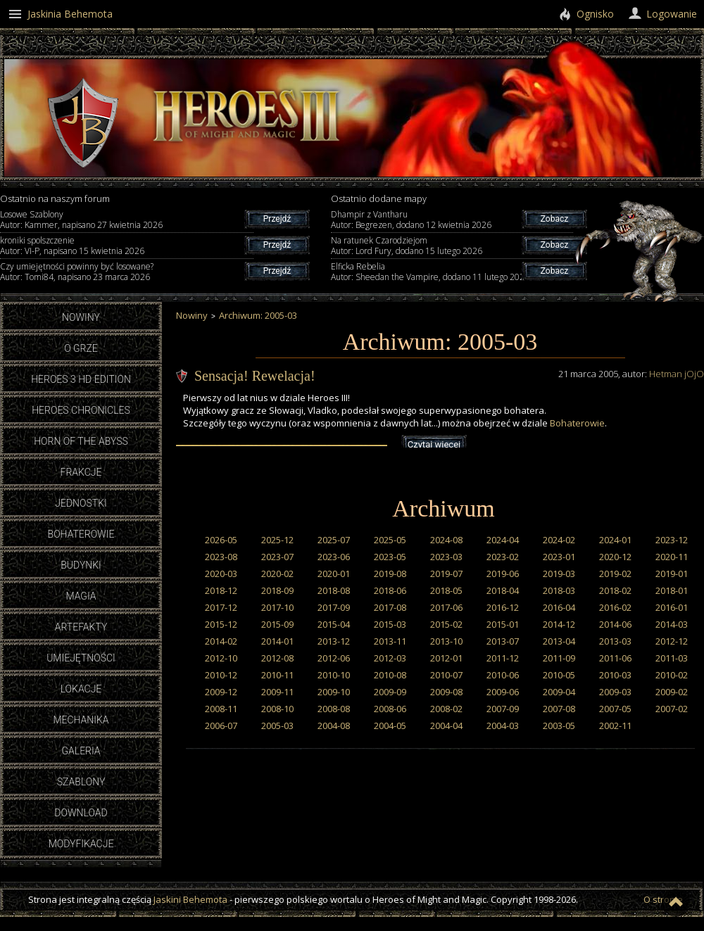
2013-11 (390, 641)
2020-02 (277, 573)
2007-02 (671, 708)
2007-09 (502, 708)
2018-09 (277, 590)
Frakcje (81, 472)
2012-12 (671, 641)
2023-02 (502, 556)
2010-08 (390, 675)
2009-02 (671, 691)
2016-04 (559, 607)
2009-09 (390, 691)
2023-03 (446, 556)
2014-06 (615, 624)
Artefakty (81, 627)
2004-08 (334, 725)
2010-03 (615, 675)
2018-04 (502, 590)
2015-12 (221, 624)
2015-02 (446, 624)
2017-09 (334, 607)
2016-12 (502, 607)
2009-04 (559, 691)
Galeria (80, 750)
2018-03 (559, 590)
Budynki (81, 565)
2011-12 (502, 658)
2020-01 (334, 573)
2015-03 (390, 624)
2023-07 (277, 556)
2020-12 (615, 556)
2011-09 (559, 658)
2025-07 (334, 539)
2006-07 (221, 725)
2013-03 (615, 641)
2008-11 (221, 708)
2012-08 (277, 658)
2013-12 (334, 641)
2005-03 (277, 725)
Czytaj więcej (434, 444)
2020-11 (671, 556)
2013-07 (502, 641)
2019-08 (390, 573)
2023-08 (221, 556)
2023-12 (671, 539)
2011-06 (615, 658)
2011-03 (671, 658)
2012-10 (221, 658)
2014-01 (277, 641)
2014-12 (559, 624)
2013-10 (446, 641)
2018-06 (390, 590)
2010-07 (446, 675)
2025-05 (390, 539)
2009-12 (221, 691)
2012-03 (390, 658)
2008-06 (390, 708)
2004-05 (390, 725)
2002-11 (615, 725)
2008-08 (334, 708)
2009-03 (615, 691)
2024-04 (502, 539)
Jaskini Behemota (190, 899)
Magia (80, 596)
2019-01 (671, 573)
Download (80, 812)
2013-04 (559, 641)
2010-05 (559, 675)
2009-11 (277, 691)
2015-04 (334, 624)
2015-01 (502, 624)
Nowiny (81, 317)
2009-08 (446, 691)
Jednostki (80, 503)
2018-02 (615, 590)
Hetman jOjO (676, 373)
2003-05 (559, 725)
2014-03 (671, 624)
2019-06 (502, 573)
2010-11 (277, 675)
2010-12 (221, 675)
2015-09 (277, 624)
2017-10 (277, 607)
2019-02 (615, 573)
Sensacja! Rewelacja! (254, 376)
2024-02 (559, 539)
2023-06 (334, 556)
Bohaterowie (81, 534)
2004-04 (446, 725)
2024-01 (615, 539)
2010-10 (334, 675)
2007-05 (615, 708)
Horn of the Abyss (81, 441)
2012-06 (334, 658)
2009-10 (334, 691)
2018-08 (334, 590)
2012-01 (446, 658)
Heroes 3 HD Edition (81, 379)
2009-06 (502, 691)
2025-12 (277, 539)
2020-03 (221, 573)
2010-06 (502, 675)
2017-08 (390, 607)
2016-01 (671, 607)
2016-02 (615, 607)
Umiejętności (80, 658)
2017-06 (446, 607)
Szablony (81, 781)
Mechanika (80, 720)
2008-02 (446, 708)
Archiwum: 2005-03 (258, 315)
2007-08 (559, 708)
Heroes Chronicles (81, 410)
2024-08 (446, 539)
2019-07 (446, 573)
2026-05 (221, 539)
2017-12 (221, 607)
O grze (81, 348)
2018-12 (221, 590)
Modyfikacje (81, 843)
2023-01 (559, 556)
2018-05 (446, 590)
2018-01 (671, 590)
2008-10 (277, 708)
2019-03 (559, 573)
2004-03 (502, 725)
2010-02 (671, 675)
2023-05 (390, 556)
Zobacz (554, 219)
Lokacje (81, 689)
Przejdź (277, 219)
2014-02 (221, 641)
